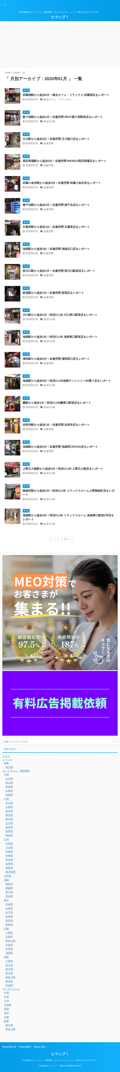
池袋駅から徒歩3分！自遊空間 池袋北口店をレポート (56, 248)
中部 (6, 799)
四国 (6, 880)
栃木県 (9, 973)
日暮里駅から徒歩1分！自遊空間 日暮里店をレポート (56, 226)
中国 (6, 774)
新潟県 (9, 819)
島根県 (9, 786)
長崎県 (9, 867)
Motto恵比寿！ (10, 1046)
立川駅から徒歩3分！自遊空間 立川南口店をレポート (56, 138)
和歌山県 (10, 940)
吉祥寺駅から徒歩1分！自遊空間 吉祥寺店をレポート (56, 424)
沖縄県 (9, 855)
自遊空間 (48, 143)
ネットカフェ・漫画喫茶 (16, 771)
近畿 (6, 928)
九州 (6, 839)
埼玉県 (9, 965)
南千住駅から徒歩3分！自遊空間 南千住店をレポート (56, 204)
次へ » (67, 538)
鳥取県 (9, 795)
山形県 (9, 908)
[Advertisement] (60, 44)
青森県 (9, 924)
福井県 (9, 827)
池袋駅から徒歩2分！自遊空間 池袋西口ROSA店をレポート (60, 446)
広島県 (9, 790)
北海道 (7, 876)
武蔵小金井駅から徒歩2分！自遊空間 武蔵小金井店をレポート (62, 182)
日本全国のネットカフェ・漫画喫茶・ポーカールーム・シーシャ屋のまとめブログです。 (60, 1060)
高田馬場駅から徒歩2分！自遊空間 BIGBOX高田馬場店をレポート (64, 160)
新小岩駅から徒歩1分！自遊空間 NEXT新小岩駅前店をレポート (63, 117)
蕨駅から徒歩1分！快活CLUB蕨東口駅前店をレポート (57, 402)
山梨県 (9, 807)
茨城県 (9, 985)
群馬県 (9, 981)
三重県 (9, 932)
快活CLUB (49, 121)
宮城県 (9, 904)
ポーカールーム (11, 989)
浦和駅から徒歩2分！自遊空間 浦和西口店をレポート (56, 358)
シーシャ (7, 759)
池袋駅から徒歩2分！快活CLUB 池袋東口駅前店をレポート (60, 336)
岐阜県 (9, 811)
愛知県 (9, 815)
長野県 (9, 831)
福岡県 (9, 863)
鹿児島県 (10, 872)
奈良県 (9, 949)
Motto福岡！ (26, 1046)
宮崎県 (9, 851)
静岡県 (9, 835)
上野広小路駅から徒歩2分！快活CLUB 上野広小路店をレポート (63, 468)
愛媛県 (9, 888)
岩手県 (9, 912)
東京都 (9, 767)
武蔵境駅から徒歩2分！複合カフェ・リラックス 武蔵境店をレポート (66, 95)
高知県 (9, 896)
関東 (6, 763)
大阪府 (9, 945)
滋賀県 (9, 953)
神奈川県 (10, 977)
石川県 (9, 823)
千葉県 (9, 961)
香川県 (9, 892)
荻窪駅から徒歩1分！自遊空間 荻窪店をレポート (53, 292)
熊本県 (9, 859)
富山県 (9, 803)
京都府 (9, 936)
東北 (6, 900)
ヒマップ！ (60, 17)
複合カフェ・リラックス (57, 99)
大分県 (9, 847)
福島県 (9, 916)
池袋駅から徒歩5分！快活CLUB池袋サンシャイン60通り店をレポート (67, 380)
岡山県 (9, 782)
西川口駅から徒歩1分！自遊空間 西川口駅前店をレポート (59, 270)
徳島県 (9, 884)
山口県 (9, 778)
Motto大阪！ (41, 1046)
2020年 (16, 72)
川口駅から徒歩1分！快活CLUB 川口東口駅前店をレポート (60, 314)
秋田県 (9, 920)
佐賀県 (9, 843)
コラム (6, 756)
